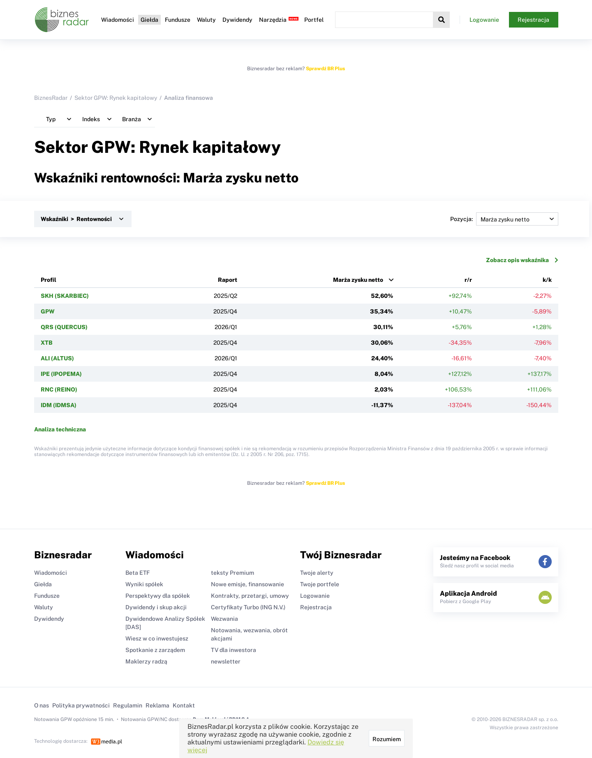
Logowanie (484, 19)
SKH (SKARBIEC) (65, 296)
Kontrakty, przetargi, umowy (250, 595)
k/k (547, 279)
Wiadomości (117, 19)
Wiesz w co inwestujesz (156, 638)
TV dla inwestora (233, 650)
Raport (227, 279)
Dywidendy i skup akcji (156, 607)
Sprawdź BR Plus (325, 68)
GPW (48, 311)
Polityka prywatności (81, 705)
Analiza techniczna (60, 429)
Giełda (149, 19)
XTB (47, 342)
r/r (468, 279)
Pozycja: (504, 219)
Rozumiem (386, 739)
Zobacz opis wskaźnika (522, 260)
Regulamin (127, 705)
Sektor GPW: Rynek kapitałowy (115, 97)
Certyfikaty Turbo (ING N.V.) (248, 607)
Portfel (314, 19)
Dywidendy (237, 19)
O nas (41, 705)
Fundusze (177, 19)
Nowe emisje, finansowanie (247, 584)
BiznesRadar (50, 97)
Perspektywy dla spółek (157, 595)
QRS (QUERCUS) (64, 327)
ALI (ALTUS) (57, 358)
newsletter (225, 661)
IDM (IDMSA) (58, 405)
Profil (48, 279)
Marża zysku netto (358, 279)
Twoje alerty (316, 572)
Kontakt (184, 705)
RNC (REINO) (59, 389)
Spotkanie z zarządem (155, 650)
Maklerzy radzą (146, 661)
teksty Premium (232, 572)
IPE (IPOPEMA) (61, 374)
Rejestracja (533, 19)
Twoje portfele (319, 584)
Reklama (157, 705)
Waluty (206, 19)
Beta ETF (137, 572)
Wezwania (224, 618)
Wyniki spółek (144, 584)
